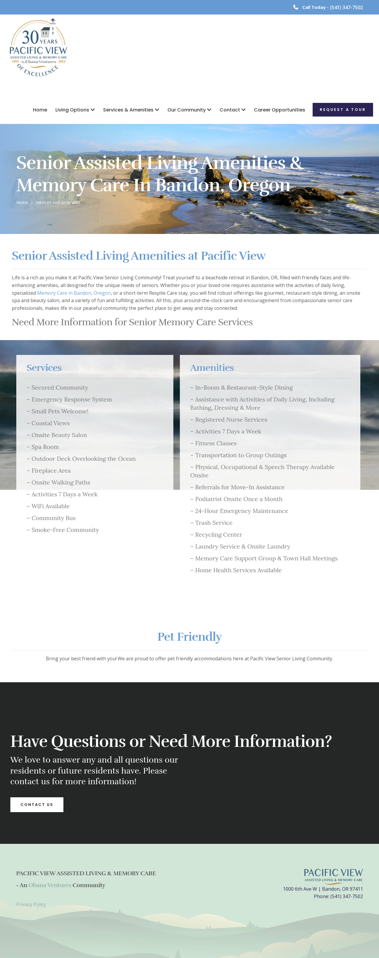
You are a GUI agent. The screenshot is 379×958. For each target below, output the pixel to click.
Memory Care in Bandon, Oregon (74, 293)
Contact (230, 109)
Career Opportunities (279, 109)
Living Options (72, 109)
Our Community (186, 109)
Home (40, 109)
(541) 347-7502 (346, 7)
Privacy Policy (31, 904)
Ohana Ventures (49, 885)
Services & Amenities (128, 109)
